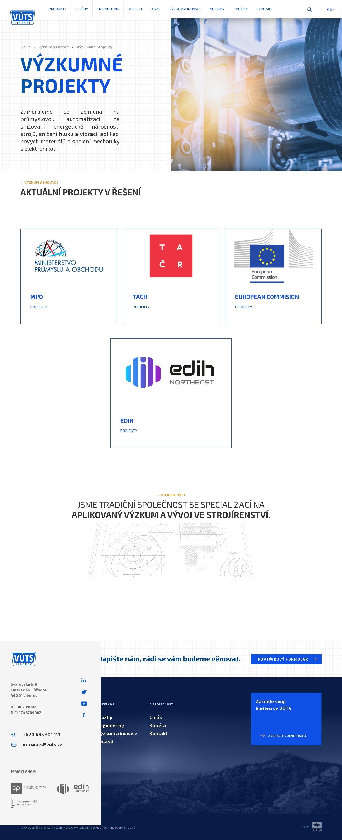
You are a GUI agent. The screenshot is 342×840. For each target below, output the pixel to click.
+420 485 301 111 (41, 734)
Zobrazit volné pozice (281, 735)
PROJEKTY (38, 306)
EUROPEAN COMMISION (267, 296)
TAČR (140, 296)
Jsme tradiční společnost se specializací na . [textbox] (171, 509)
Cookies (96, 827)
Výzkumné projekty (94, 46)
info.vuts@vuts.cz (42, 744)
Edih (126, 420)
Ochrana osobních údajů (119, 827)
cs (331, 9)
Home (25, 46)
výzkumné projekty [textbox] (71, 74)
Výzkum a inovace (53, 46)
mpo (36, 296)
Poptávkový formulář (288, 659)
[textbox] (68, 298)
